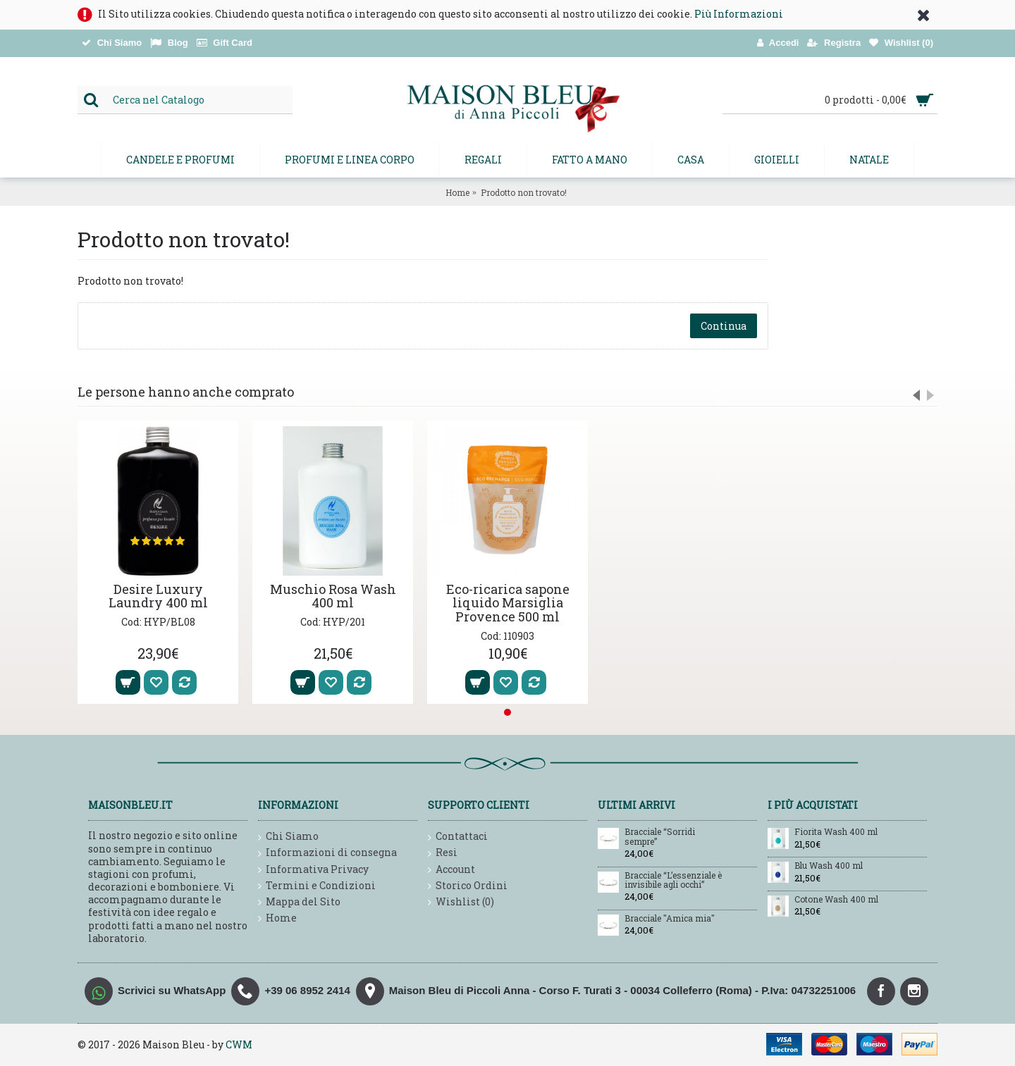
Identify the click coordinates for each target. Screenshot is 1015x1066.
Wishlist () (461, 902)
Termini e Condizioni (317, 886)
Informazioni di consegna (327, 852)
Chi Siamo (288, 836)
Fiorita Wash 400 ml (836, 832)
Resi (442, 852)
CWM (239, 1044)
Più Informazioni (738, 13)
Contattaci (458, 836)
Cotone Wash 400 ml (836, 900)
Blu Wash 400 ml (828, 866)
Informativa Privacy (313, 869)
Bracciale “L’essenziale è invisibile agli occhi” (673, 880)
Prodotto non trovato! (524, 192)
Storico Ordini (468, 886)
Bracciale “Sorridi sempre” (660, 836)
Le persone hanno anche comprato (186, 391)
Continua (723, 326)
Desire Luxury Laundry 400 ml (158, 596)
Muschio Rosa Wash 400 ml (333, 596)
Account (451, 869)
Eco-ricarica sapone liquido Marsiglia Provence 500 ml (508, 603)
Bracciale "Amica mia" (670, 919)
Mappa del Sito (299, 902)
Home (457, 192)
